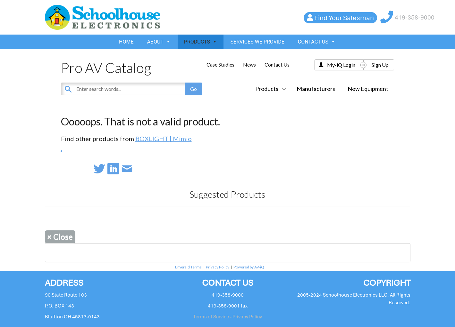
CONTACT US (316, 42)
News (249, 64)
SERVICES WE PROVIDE (257, 42)
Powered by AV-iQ (248, 267)
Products (269, 88)
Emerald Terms (188, 267)
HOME (126, 42)
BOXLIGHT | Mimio (163, 138)
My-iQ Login (341, 65)
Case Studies (220, 64)
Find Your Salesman (344, 17)
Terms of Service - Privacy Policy (227, 317)
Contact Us (277, 64)
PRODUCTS (200, 42)
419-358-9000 (414, 17)
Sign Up (380, 65)
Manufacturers (316, 88)
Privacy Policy (217, 267)
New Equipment (368, 88)
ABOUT (159, 42)
